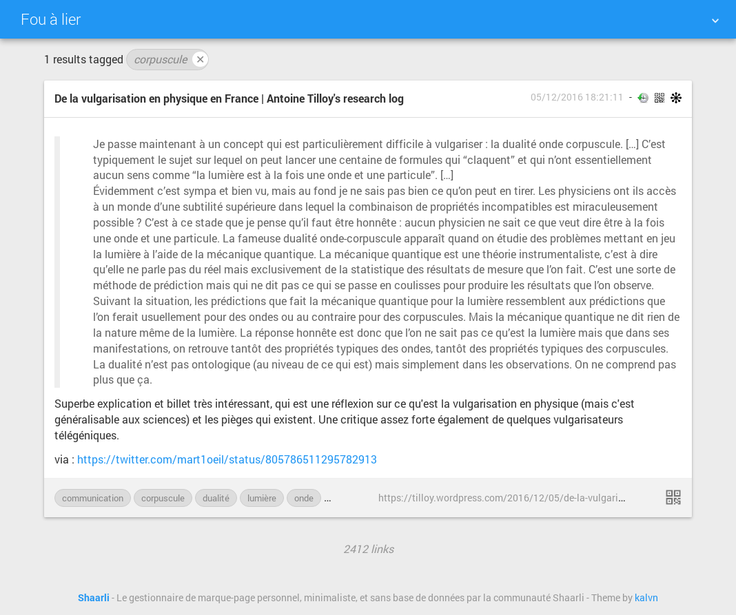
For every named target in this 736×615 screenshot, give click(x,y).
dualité (216, 497)
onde (304, 497)
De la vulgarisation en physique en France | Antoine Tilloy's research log (229, 98)
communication (92, 497)
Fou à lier (51, 19)
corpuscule (171, 59)
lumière (261, 497)
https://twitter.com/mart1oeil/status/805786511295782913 (227, 459)
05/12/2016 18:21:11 (577, 97)
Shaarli (94, 598)
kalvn (646, 598)
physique (349, 497)
